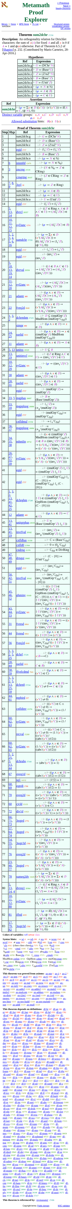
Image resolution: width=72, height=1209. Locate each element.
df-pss (6, 1027)
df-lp (27, 1180)
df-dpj (20, 1152)
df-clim (7, 1105)
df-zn (29, 1173)
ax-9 (12, 979)
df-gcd (45, 1108)
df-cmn (32, 1148)
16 (10, 245)
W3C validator (64, 1206)
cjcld (19, 804)
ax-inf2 (14, 985)
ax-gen (14, 976)
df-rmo (18, 1021)
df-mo (28, 1015)
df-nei (15, 1180)
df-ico (57, 1089)
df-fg (34, 1170)
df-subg (48, 1139)
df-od (30, 1145)
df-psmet (17, 1167)
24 (10, 332)
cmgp (59, 958)
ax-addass (38, 992)
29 (10, 369)
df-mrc (16, 1133)
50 (10, 574)
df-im (17, 1102)
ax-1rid (50, 995)
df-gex (43, 1145)
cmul (17, 948)
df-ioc (45, 1089)
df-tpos (28, 1058)
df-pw (40, 1027)
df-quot (55, 1192)
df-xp (17, 1040)
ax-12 (45, 979)
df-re (5, 1102)
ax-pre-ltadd (23, 1001)
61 (10, 699)
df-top (42, 1173)
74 (10, 835)
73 (10, 824)
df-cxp (15, 1195)
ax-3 (5, 976)
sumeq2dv (22, 876)
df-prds (46, 1127)
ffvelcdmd (22, 671)
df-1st (51, 1055)
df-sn (51, 1027)
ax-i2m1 (21, 995)
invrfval (21, 532)
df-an (55, 1009)
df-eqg (16, 1142)
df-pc (18, 1111)
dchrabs (21, 761)
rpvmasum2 (42, 1200)
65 (10, 750)
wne (18, 942)
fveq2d (20, 307)
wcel (5, 942)
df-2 (14, 1080)
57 (10, 828)
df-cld (36, 1176)
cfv (5, 945)
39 (10, 463)
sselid (19, 334)
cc (42, 945)
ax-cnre (35, 998)
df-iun (51, 1030)
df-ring (6, 1155)
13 (10, 212)
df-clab (51, 1015)
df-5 (46, 1080)
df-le (15, 1077)
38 (10, 445)
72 (10, 811)
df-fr (52, 1037)
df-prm (58, 1108)
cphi (7, 955)
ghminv (21, 595)
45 (10, 591)
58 (10, 670)
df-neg (40, 1077)
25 (10, 336)
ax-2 (64, 973)
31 (10, 384)
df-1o (27, 1061)
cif (40, 942)
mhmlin (21, 441)
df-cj (58, 1099)
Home (13, 24)
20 (10, 288)
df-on (14, 1046)
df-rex (6, 1021)
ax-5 (35, 976)
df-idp (15, 1192)
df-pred (50, 1043)
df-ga (56, 1142)
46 (10, 595)
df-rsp (57, 1164)
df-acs (30, 1133)
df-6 (57, 1080)
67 (10, 774)
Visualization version (60, 26)
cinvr (10, 965)
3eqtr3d (21, 843)
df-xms (41, 1186)
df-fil (56, 1183)
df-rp (41, 1086)
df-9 (24, 1083)
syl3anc (21, 225)
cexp (20, 951)
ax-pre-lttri (51, 998)
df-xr (57, 1074)
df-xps (48, 1130)
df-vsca (45, 1117)
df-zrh (17, 1173)
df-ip (57, 1117)
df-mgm (44, 1133)
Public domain (43, 1206)
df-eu (39, 1015)
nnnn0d (21, 163)
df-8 (13, 1083)
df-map (49, 1065)
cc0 (52, 945)
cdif (30, 942)
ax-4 (25, 976)
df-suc (38, 1046)
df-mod (55, 1092)
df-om (39, 1055)
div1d (19, 811)
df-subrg (7, 1161)
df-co (52, 1040)
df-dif (26, 1024)
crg (22, 961)
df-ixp (6, 1068)
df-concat (19, 1099)
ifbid (19, 914)
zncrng (20, 169)
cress (36, 955)
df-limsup (58, 1102)
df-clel (15, 1018)
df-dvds (32, 1108)
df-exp (16, 1096)
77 (10, 869)
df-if (29, 1027)
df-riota (27, 1052)
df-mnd (7, 1136)
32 (10, 460)
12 (10, 226)
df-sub (27, 1077)
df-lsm (6, 1148)
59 (10, 673)
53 (10, 615)
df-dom (29, 1068)
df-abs (43, 1102)
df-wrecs (56, 1058)
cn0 (8, 951)
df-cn (52, 1180)
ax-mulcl (51, 989)
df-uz (19, 1086)
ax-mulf (31, 1004)
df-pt (33, 1127)
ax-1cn (57, 985)
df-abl (46, 1148)
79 (10, 926)
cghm (39, 958)
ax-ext (57, 979)
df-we (6, 1040)
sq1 (18, 780)
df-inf (39, 1071)
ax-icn (6, 989)
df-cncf (16, 1189)
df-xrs (60, 1127)
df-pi (18, 1108)
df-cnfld (48, 1170)
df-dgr (41, 1192)
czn (56, 965)
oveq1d (20, 774)
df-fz (18, 1092)
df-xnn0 (48, 1083)
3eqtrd (20, 820)
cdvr (23, 965)
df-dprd (7, 1152)
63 (10, 725)
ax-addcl (20, 989)
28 (10, 381)
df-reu (31, 1021)
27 (10, 456)
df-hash (54, 1096)
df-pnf (31, 1074)
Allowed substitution (24, 121)
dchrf (19, 654)
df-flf (28, 1186)
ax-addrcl (36, 989)
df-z (61, 1083)
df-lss (50, 1161)
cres (62, 942)
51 (10, 581)
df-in (48, 1024)
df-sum (34, 1105)
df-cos (6, 1108)
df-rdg (15, 1061)
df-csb (15, 1024)
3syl (19, 184)
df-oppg (17, 1145)
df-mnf (44, 1074)
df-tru (37, 1012)
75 (10, 846)
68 (10, 784)
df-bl (59, 1167)
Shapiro (8, 49)
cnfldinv (21, 708)
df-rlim (20, 1105)
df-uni (28, 1030)
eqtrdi (19, 786)
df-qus (35, 1130)
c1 (6, 948)
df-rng (47, 1152)
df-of (15, 1055)
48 (10, 558)
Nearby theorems (63, 8)
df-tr (62, 1033)
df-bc (41, 1096)
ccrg (39, 961)
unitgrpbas (22, 522)
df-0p (29, 1189)
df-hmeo (43, 1183)
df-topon (56, 1173)
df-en (17, 1068)
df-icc (6, 1092)
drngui (20, 558)
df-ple (19, 1120)
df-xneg (55, 1086)
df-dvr (30, 1158)
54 (10, 839)
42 (10, 505)
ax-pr (51, 982)
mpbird (20, 697)
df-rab (43, 1021)
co (32, 945)
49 (10, 561)
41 (10, 502)
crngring (21, 177)
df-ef (47, 1105)
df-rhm (43, 1158)
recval (20, 734)
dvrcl (19, 212)
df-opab (38, 1033)
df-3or (13, 1012)
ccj (31, 951)
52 (10, 598)
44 (10, 612)
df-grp (53, 1136)
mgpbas (21, 398)
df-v (53, 1021)
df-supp (16, 1058)
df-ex (59, 1012)
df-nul (18, 1027)
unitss (19, 349)
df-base (20, 1114)
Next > (66, 5)
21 (10, 296)
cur (7, 961)
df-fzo (30, 1092)
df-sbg (20, 1139)
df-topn (33, 1124)
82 (10, 929)
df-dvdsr (50, 1155)
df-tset (6, 1120)
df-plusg (48, 1114)
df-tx (29, 1183)
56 (10, 643)
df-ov (39, 1052)
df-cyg (59, 1148)
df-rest (19, 1124)
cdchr (11, 969)
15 (10, 230)
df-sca (32, 1117)
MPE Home (24, 24)
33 (10, 398)
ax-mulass (55, 992)
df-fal (48, 1012)
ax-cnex (28, 985)
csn (50, 942)
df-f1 (34, 1049)
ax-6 (45, 976)
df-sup (27, 1071)
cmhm (16, 958)
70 (10, 795)
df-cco (6, 1124)
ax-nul (27, 982)
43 (10, 608)
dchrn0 (20, 684)
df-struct (32, 1111)
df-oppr (35, 1155)
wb (31, 939)
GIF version (65, 28)
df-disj (14, 1033)
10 (10, 219)
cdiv (31, 948)
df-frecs (42, 1058)
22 (10, 307)
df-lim (26, 1046)
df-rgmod (29, 1164)
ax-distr (7, 995)
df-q (30, 1086)
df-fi (16, 1071)
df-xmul (18, 1089)
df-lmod (37, 1161)
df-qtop (7, 1130)
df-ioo (32, 1089)
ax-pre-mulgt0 (43, 1001)
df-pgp (56, 1145)
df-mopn (7, 1170)
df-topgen (20, 1127)
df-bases (22, 1176)
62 (10, 721)
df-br (25, 1033)
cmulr (50, 955)
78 (10, 876)
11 (10, 223)
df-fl (42, 1092)
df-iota (50, 1046)
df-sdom (43, 1068)
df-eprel (18, 1037)
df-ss (59, 1024)
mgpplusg (22, 406)
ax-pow (39, 982)
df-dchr (29, 1195)
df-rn (14, 1043)
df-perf (39, 1180)
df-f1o (56, 1049)
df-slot (59, 1111)
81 (10, 914)
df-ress (34, 1114)
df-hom (58, 1120)
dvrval (20, 270)
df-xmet (33, 1167)
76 (10, 854)
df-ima (37, 1043)
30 (10, 375)
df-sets (46, 1111)
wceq (53, 939)
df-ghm (29, 1142)
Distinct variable (12, 114)
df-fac (29, 1096)
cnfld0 (20, 545)
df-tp (5, 1030)
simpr (19, 325)
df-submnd (37, 1136)
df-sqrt (30, 1102)
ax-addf (16, 1004)
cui (54, 961)
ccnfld (39, 965)
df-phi (6, 1111)
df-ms (54, 1186)
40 (10, 865)
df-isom (14, 1052)
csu (57, 951)
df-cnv (40, 1040)
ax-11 (34, 979)
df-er (15, 1065)
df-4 (36, 1080)
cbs (22, 955)
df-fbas (22, 1170)
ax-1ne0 (36, 995)
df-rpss (27, 1055)
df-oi (50, 1071)
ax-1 (57, 973)
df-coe (28, 1192)
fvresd (20, 624)
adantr (20, 296)
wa (42, 939)
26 (10, 453)
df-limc (42, 1189)
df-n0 (35, 1083)
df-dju (61, 1071)
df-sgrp (57, 1133)
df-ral (62, 1018)
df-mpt (50, 1033)
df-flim (15, 1186)
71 (10, 820)
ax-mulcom (21, 992)
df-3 (25, 1080)
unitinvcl (21, 355)
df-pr (62, 1027)
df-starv (18, 1117)
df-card (7, 1074)
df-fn (14, 1049)
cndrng (20, 550)
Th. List (35, 24)
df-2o (38, 1061)
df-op (16, 1030)
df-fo (45, 1049)
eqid (19, 149)
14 (10, 215)
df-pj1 (20, 1148)
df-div (53, 1077)
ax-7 (55, 976)
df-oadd (50, 1061)
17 (10, 922)
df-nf (5, 1015)
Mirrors (4, 24)
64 (10, 832)
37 (10, 429)
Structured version (61, 24)
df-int (39, 1030)
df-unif (44, 1120)
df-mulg (34, 1139)
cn (42, 948)
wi (23, 939)
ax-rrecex (20, 998)
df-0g (46, 1124)
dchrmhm (22, 317)
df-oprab (52, 1052)
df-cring (21, 1155)
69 (10, 787)
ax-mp (49, 973)
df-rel (28, 1040)
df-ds (31, 1120)
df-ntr (49, 1176)
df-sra (15, 1164)
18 (10, 266)
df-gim (43, 1142)
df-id (5, 1037)
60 (10, 718)
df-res (25, 1043)
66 (10, 817)
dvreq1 (20, 888)
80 (10, 906)
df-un (38, 1024)
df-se (62, 1037)
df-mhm (21, 1136)
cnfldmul (21, 421)
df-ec (26, 1065)
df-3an (25, 1012)
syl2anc (21, 284)
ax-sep (15, 982)
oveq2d (20, 795)
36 (10, 426)
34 (10, 438)
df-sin (59, 1105)
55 (10, 843)
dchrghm (21, 500)
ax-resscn (43, 985)
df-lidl (44, 1164)
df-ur (59, 1152)
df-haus (17, 1183)
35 (10, 441)
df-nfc (28, 1018)
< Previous (63, 3)
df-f (24, 1049)
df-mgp (34, 1152)
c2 (53, 948)
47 (10, 554)
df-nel (51, 1018)
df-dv (55, 1189)
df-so (41, 1037)
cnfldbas (21, 540)
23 (10, 862)
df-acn (19, 1074)
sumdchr (21, 239)
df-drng (22, 1161)
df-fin (56, 1068)
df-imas (21, 1130)
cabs (45, 951)
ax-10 (23, 979)
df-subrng (58, 1158)
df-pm (62, 1065)
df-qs (37, 1065)
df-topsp (7, 1176)
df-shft (45, 1099)
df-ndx (6, 1114)
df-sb (16, 1015)
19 (10, 273)
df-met (46, 1167)
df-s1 (33, 1099)
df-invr (16, 1158)
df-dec (6, 1086)
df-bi (45, 1009)
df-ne (39, 1018)
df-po (30, 1037)
